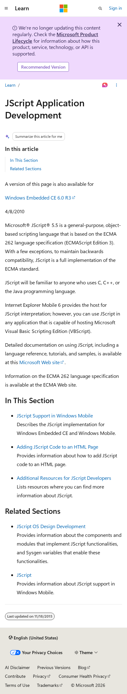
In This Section (24, 160)
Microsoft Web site (39, 362)
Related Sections (25, 168)
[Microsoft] (64, 8)
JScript (24, 574)
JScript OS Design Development (51, 526)
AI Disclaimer (17, 667)
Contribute (15, 676)
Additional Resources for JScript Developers (64, 478)
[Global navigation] (6, 8)
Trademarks (48, 685)
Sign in (115, 8)
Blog (82, 667)
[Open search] (100, 8)
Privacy (40, 676)
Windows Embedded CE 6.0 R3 (38, 197)
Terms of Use (17, 685)
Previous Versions (53, 667)
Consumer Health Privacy (83, 676)
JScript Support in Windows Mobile (55, 415)
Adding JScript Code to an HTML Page (57, 446)
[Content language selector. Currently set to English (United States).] (33, 638)
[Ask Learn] (105, 85)
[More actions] (116, 85)
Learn (10, 85)
